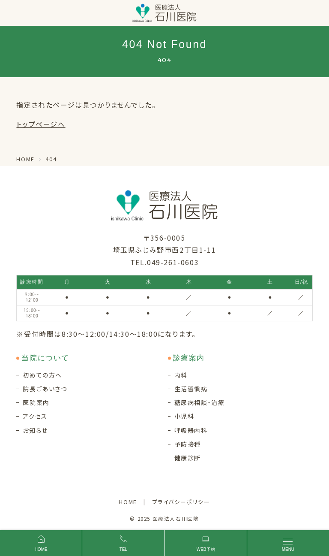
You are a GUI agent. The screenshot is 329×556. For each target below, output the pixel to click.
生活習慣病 (191, 388)
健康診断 (187, 457)
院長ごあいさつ (45, 388)
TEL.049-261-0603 (164, 262)
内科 (181, 375)
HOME (128, 502)
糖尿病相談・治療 (199, 402)
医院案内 (36, 402)
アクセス (35, 416)
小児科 (184, 416)
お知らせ (35, 430)
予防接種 (187, 444)
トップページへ (40, 124)
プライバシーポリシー (181, 502)
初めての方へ (42, 375)
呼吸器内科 (191, 430)
